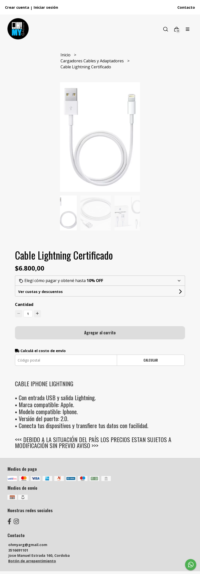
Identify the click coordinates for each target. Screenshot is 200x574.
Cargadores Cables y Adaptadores (93, 61)
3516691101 (18, 550)
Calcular (150, 360)
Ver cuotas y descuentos (40, 291)
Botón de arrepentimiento (32, 561)
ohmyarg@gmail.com (27, 544)
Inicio (66, 55)
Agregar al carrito (100, 333)
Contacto (186, 7)
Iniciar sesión (46, 7)
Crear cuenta (17, 7)
